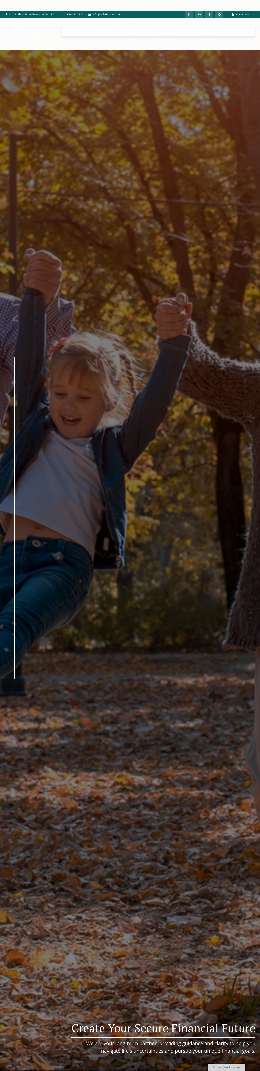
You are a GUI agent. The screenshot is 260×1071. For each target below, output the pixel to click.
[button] (71, 20)
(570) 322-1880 (72, 3)
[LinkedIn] (189, 3)
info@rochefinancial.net (104, 3)
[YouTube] (199, 3)
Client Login (241, 3)
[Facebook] (209, 3)
